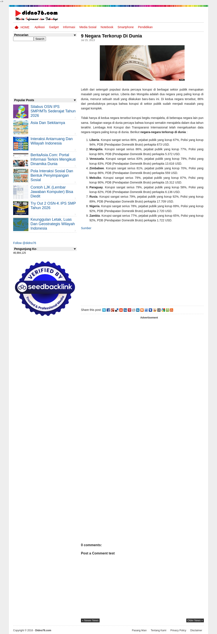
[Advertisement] (142, 267)
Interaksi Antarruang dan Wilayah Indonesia (52, 141)
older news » (195, 620)
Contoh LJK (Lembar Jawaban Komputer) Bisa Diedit (52, 191)
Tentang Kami (158, 630)
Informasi (69, 27)
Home (25, 27)
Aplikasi (40, 27)
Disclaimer (196, 630)
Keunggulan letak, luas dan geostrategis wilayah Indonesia (53, 223)
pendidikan (145, 27)
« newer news (90, 620)
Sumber (86, 228)
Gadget (54, 27)
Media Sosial (87, 27)
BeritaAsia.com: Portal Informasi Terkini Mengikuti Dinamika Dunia (53, 159)
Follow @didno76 (24, 243)
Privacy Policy (178, 630)
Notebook (107, 27)
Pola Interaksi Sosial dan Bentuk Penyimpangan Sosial (52, 175)
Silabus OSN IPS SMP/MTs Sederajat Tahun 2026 (53, 111)
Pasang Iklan (139, 630)
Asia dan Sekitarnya (48, 123)
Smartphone (126, 27)
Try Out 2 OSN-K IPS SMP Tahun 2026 (53, 205)
